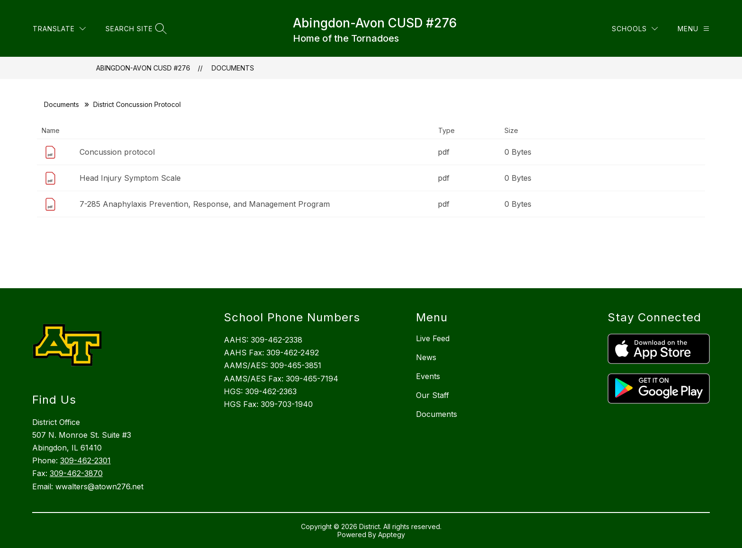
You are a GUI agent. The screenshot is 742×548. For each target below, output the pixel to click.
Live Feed (433, 338)
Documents (233, 68)
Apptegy (391, 534)
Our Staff (432, 395)
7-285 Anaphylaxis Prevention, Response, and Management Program (205, 204)
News (426, 357)
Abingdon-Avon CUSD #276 (143, 68)
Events (428, 376)
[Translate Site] (156, 21)
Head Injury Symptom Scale (130, 178)
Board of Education (71, 22)
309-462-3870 (76, 473)
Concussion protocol (117, 152)
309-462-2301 (85, 460)
